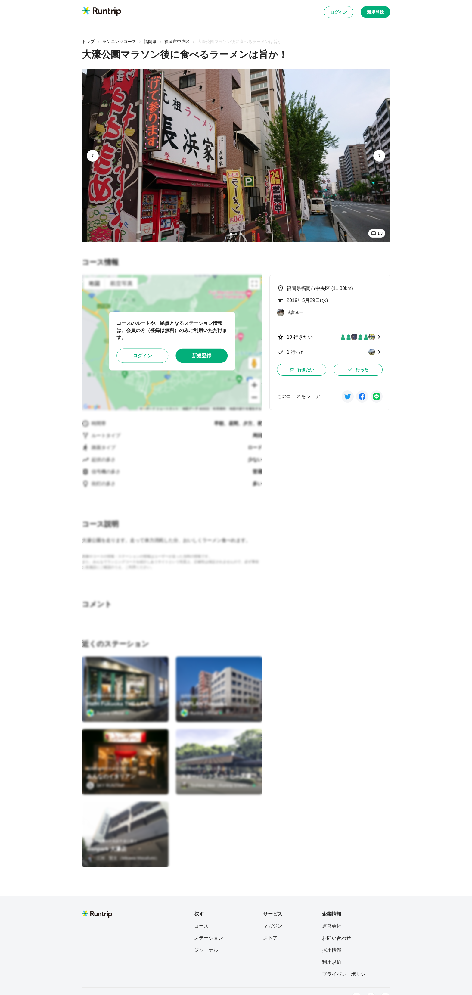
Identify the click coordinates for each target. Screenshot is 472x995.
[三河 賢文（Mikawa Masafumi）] (123, 858)
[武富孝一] (290, 312)
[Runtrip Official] (108, 713)
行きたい (301, 369)
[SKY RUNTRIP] (106, 785)
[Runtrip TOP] (101, 12)
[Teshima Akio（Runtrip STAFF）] (218, 785)
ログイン (338, 12)
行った (357, 369)
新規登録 (375, 12)
